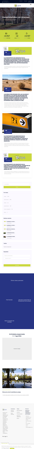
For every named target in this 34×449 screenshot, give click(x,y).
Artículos (18, 412)
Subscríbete (17, 265)
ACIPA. (4, 19)
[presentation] (10, 261)
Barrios (18, 418)
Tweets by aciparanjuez (7, 246)
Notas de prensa (19, 410)
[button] (30, 4)
